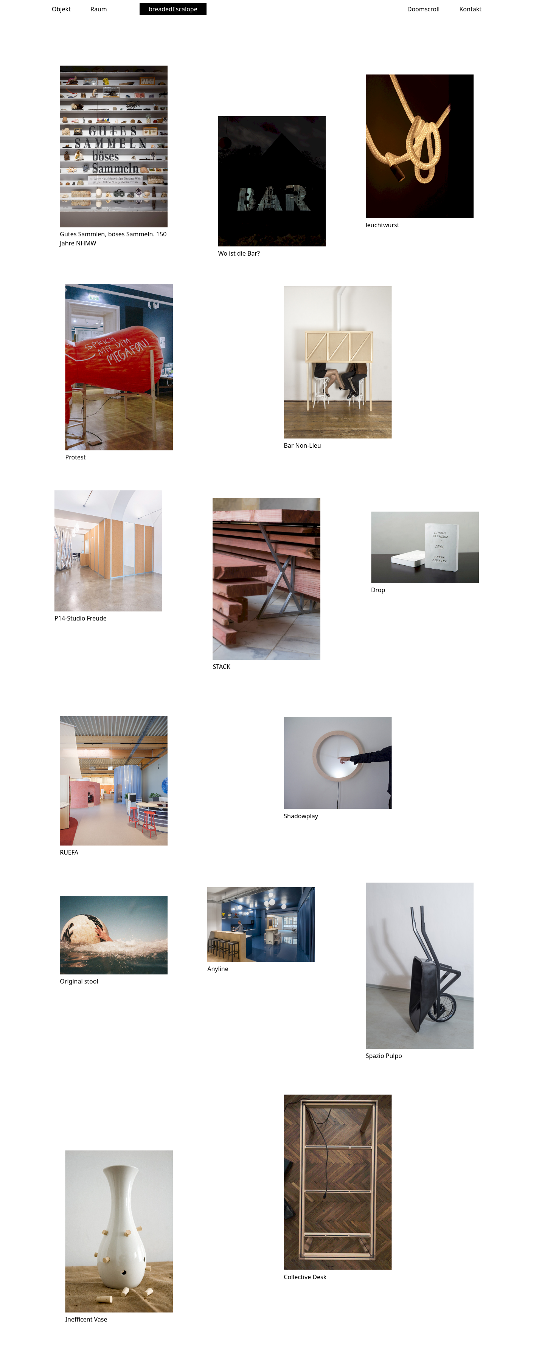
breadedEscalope (173, 9)
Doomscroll (423, 9)
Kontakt (470, 9)
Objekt (61, 9)
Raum (98, 9)
